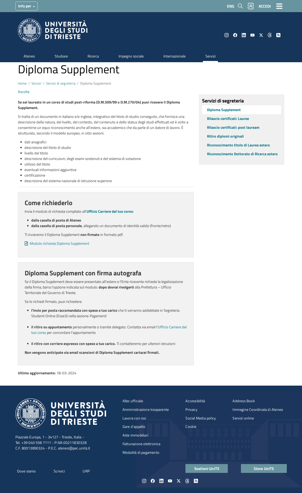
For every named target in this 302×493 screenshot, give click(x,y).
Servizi (210, 56)
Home (22, 83)
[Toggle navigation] (279, 6)
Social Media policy (200, 418)
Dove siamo (26, 471)
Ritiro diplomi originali (225, 136)
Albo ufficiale (133, 401)
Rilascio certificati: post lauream (233, 127)
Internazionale (174, 56)
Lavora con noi (134, 418)
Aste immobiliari (135, 435)
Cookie (190, 426)
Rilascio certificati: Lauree (228, 118)
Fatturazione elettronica (142, 444)
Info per (25, 6)
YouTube (252, 35)
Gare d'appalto (134, 426)
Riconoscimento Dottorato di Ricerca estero (242, 154)
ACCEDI (265, 6)
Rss (278, 35)
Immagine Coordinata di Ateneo (258, 409)
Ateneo (29, 56)
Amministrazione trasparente (146, 409)
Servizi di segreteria (60, 83)
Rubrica (250, 6)
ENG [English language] (230, 6)
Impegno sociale (131, 56)
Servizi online (243, 418)
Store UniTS (264, 468)
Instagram (226, 35)
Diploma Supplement (224, 110)
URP (86, 471)
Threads (269, 35)
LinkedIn (243, 35)
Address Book (244, 401)
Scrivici (59, 471)
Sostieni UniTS (206, 468)
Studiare (61, 56)
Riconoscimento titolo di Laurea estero (238, 145)
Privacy (191, 409)
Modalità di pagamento (141, 452)
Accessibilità (195, 401)
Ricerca (93, 56)
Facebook (235, 35)
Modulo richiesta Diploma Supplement (59, 243)
